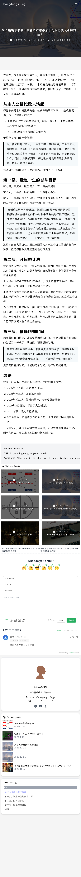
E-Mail (8, 585)
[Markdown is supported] (7, 620)
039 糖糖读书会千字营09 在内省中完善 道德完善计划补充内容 (60, 550)
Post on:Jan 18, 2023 (34, 40)
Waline (71, 653)
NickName (9, 579)
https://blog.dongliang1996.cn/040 (28, 453)
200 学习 (16, 40)
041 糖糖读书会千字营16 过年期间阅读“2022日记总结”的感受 (20, 550)
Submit (71, 620)
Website (8, 591)
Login (61, 620)
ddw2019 (18, 449)
